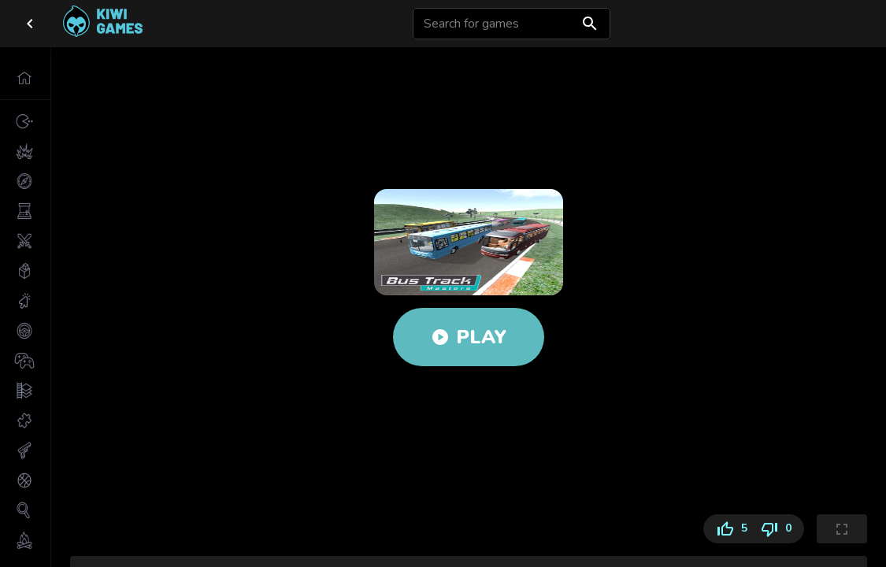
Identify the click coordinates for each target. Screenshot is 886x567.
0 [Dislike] (779, 528)
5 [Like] (728, 528)
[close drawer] (30, 23)
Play (468, 337)
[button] (25, 78)
